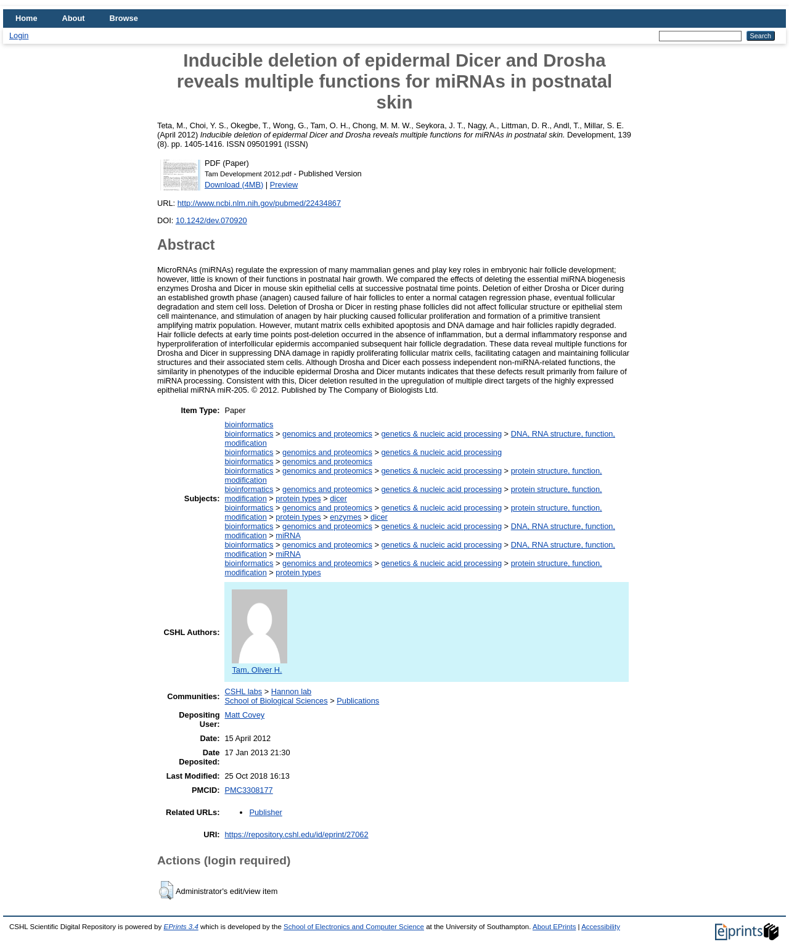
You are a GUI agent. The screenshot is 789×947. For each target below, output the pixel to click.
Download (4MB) (234, 184)
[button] (166, 890)
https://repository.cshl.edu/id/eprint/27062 (296, 834)
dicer (338, 498)
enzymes (345, 517)
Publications (358, 700)
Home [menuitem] (26, 18)
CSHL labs (243, 691)
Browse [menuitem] (124, 18)
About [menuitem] (73, 18)
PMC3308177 (248, 790)
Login (18, 35)
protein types (298, 498)
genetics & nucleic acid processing (441, 433)
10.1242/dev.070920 (211, 220)
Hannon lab (291, 691)
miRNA (288, 535)
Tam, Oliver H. (259, 665)
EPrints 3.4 (180, 926)
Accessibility (600, 926)
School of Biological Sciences (275, 700)
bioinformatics (248, 424)
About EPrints (554, 926)
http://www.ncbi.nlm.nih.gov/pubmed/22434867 (259, 203)
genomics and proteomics (327, 433)
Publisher (265, 812)
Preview (284, 184)
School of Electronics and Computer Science (354, 926)
